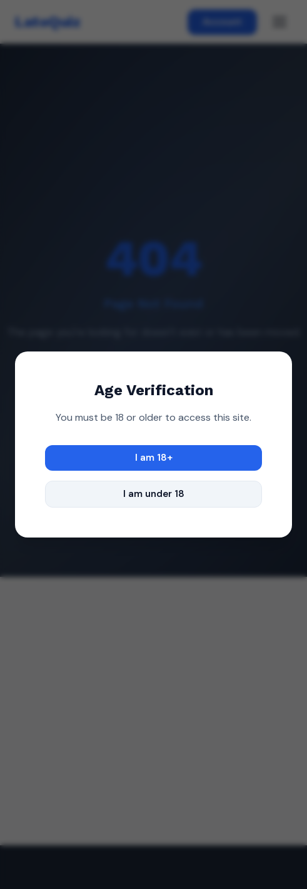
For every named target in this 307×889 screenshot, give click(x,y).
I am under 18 (153, 494)
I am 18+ (154, 457)
